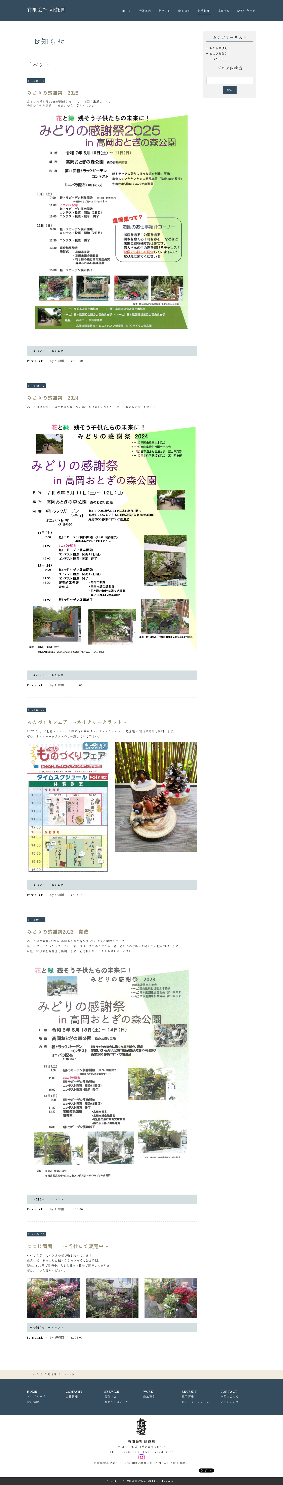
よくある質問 (229, 1402)
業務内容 (164, 11)
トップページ (36, 1396)
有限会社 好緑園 (46, 9)
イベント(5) (217, 59)
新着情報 (204, 11)
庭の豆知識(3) (219, 54)
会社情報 (72, 1396)
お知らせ (57, 351)
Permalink (35, 361)
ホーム (126, 11)
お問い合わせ (246, 11)
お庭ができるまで (116, 1402)
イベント (39, 351)
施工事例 (184, 11)
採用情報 (223, 11)
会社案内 (145, 11)
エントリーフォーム (196, 1402)
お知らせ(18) (218, 48)
